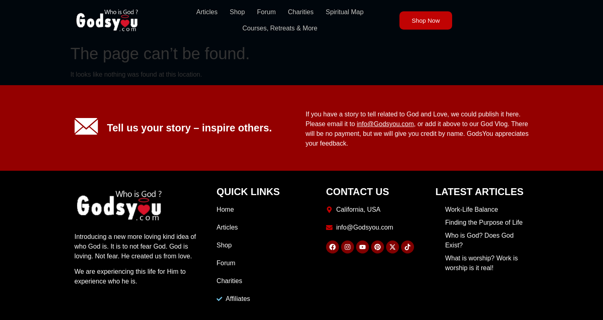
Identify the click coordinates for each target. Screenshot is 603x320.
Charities (300, 12)
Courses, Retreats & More (280, 28)
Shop (237, 12)
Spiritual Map (344, 12)
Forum (266, 12)
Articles (206, 12)
